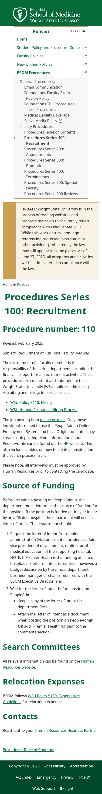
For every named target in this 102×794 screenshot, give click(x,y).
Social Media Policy (53, 120)
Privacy (67, 777)
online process (52, 419)
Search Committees (41, 647)
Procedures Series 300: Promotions (44, 163)
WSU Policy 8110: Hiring (31, 402)
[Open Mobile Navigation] (96, 13)
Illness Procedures (40, 109)
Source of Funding (39, 485)
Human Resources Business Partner (65, 730)
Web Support (43, 788)
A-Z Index (24, 777)
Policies (23, 284)
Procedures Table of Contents (49, 132)
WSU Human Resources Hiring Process (44, 409)
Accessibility (54, 766)
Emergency (46, 777)
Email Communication (43, 87)
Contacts (20, 716)
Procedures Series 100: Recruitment (45, 140)
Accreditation (81, 766)
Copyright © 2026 (24, 766)
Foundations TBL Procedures (49, 104)
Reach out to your (19, 730)
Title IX (84, 777)
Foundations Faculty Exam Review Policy (47, 95)
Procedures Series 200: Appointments (44, 151)
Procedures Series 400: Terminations (44, 174)
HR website (73, 443)
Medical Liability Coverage (47, 115)
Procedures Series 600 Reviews (51, 193)
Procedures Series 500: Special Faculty (50, 185)
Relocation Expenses (43, 681)
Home (22, 39)
